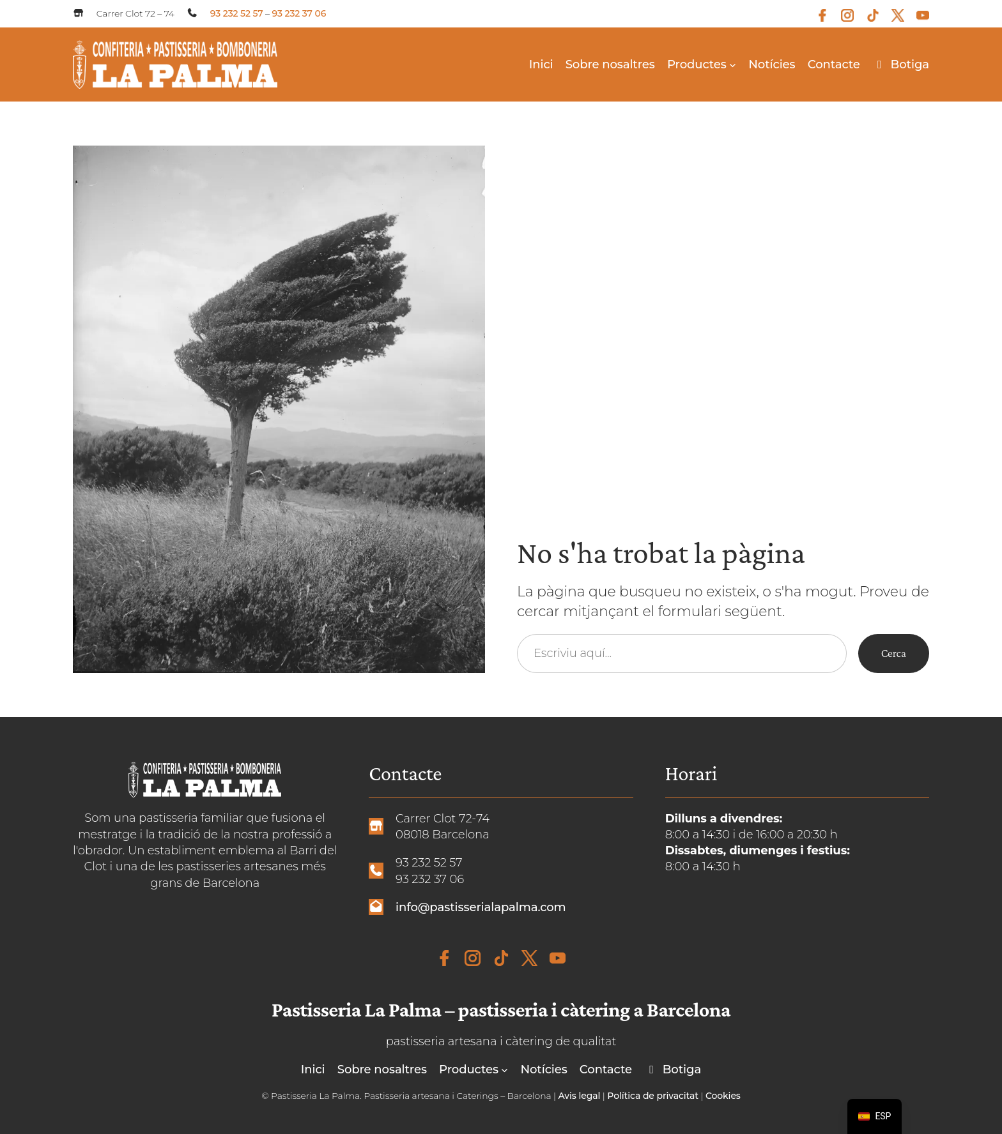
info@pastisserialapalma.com (481, 907)
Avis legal (580, 1095)
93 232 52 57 (236, 13)
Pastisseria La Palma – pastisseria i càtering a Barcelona (501, 1009)
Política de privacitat (652, 1095)
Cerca (893, 653)
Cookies (723, 1095)
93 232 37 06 (299, 13)
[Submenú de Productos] (732, 64)
